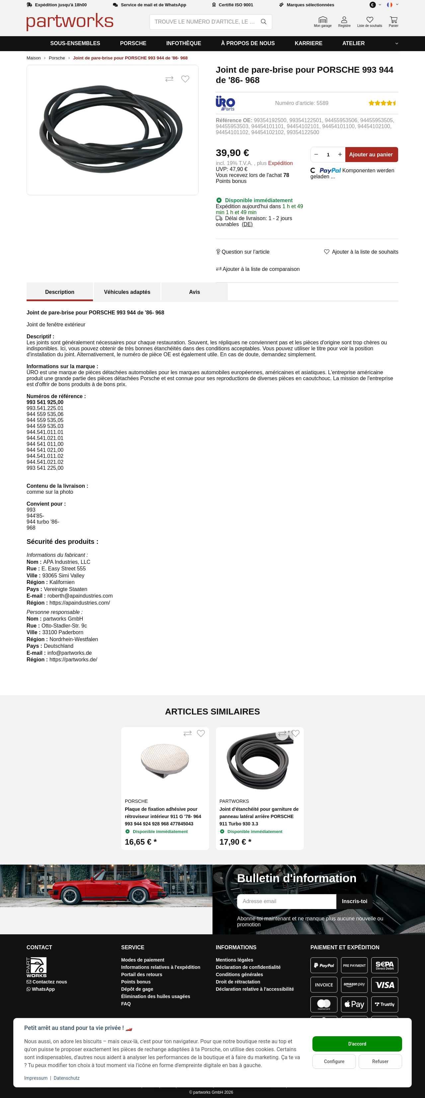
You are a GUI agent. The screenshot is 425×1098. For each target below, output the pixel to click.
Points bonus (136, 981)
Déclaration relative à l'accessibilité (255, 989)
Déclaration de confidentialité (248, 967)
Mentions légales (234, 960)
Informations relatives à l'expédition (160, 967)
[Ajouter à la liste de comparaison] (169, 79)
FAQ (126, 1003)
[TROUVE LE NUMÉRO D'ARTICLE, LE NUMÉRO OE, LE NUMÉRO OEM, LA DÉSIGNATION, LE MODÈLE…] (202, 22)
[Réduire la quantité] (316, 154)
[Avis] (383, 103)
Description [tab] (59, 292)
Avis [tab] (194, 292)
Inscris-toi (354, 901)
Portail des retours (141, 974)
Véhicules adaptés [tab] (127, 292)
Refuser (380, 1061)
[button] (389, 5)
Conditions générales (239, 974)
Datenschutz (67, 1078)
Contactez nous (50, 981)
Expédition (280, 163)
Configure (334, 1061)
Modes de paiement (142, 960)
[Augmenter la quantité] (340, 154)
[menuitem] (75, 43)
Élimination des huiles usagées (155, 996)
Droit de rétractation (238, 981)
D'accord (357, 1044)
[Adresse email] (287, 901)
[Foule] (328, 154)
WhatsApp (43, 989)
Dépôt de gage (137, 989)
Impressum (35, 1078)
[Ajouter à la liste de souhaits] (185, 79)
